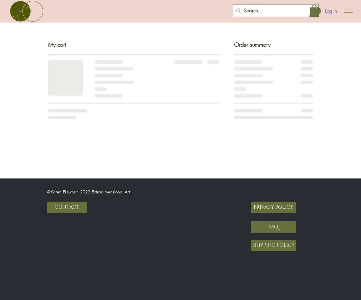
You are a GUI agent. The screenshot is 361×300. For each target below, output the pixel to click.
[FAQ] (273, 227)
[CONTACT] (67, 207)
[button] (348, 9)
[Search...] (275, 11)
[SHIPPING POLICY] (273, 245)
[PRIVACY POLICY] (273, 207)
